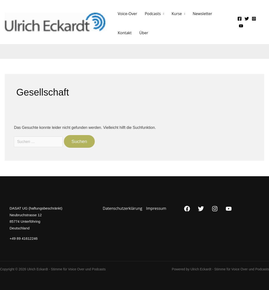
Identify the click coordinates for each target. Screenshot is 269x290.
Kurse (177, 13)
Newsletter (202, 13)
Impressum (156, 208)
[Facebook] (239, 19)
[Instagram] (254, 19)
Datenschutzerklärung (122, 208)
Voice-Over (127, 13)
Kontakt (125, 32)
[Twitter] (247, 19)
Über (143, 32)
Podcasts (153, 13)
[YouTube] (241, 26)
